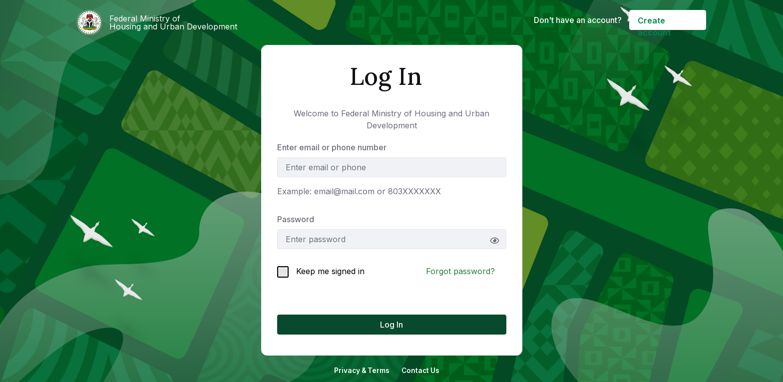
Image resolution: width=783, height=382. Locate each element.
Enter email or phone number (332, 147)
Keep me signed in (321, 272)
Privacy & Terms (362, 371)
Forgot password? (460, 271)
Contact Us (420, 371)
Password (295, 219)
